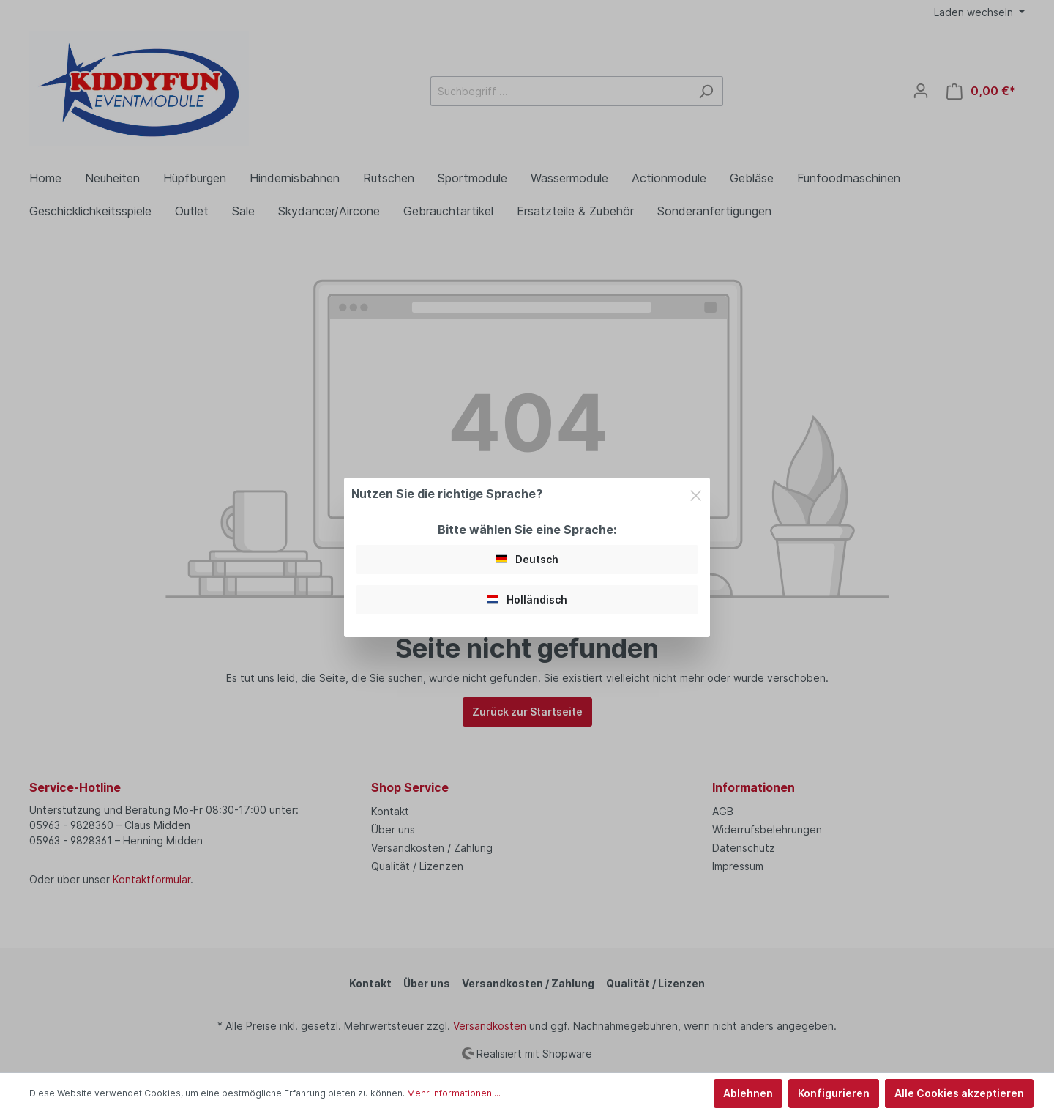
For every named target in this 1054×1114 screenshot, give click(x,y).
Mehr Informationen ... (454, 1093)
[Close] (695, 493)
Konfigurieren (834, 1093)
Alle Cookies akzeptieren (959, 1093)
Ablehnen (748, 1093)
